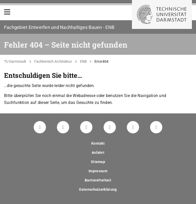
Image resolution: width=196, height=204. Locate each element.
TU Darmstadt (15, 61)
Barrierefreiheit (98, 180)
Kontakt (98, 143)
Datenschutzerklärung (98, 189)
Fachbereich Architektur (53, 61)
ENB (83, 61)
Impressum (98, 171)
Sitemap (98, 162)
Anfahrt (98, 153)
